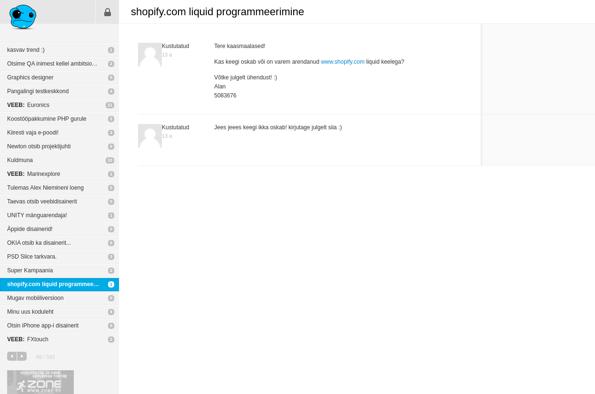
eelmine (12, 356)
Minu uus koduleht (30, 311)
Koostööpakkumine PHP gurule (47, 118)
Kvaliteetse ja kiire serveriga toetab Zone (40, 382)
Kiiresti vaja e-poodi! (33, 132)
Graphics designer (30, 77)
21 (110, 105)
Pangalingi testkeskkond (38, 91)
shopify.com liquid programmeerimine (58, 284)
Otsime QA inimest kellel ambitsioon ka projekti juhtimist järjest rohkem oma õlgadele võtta (63, 63)
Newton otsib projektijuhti (38, 146)
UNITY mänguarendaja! (37, 215)
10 (110, 160)
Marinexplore (33, 174)
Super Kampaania (30, 270)
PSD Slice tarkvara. (32, 256)
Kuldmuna (20, 160)
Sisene (107, 12)
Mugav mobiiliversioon (35, 298)
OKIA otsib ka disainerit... (39, 243)
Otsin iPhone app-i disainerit (43, 325)
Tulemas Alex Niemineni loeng (45, 187)
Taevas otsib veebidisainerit (42, 201)
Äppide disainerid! (29, 229)
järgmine (22, 356)
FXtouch (28, 339)
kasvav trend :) (26, 50)
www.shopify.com (343, 61)
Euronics (28, 105)
